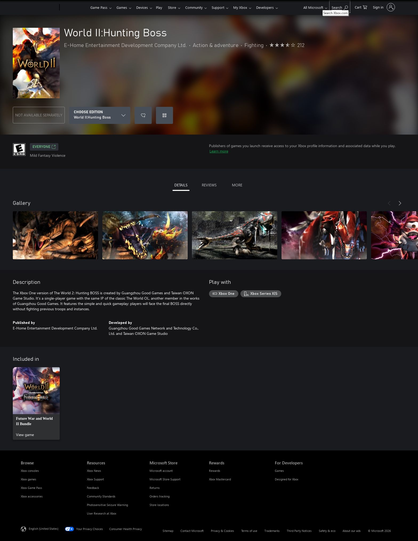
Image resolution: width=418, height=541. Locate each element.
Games (123, 7)
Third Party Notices (299, 530)
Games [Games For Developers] (279, 470)
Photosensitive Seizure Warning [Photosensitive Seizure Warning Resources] (107, 505)
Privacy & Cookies (222, 530)
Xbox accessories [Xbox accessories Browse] (32, 496)
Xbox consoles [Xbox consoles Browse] (30, 470)
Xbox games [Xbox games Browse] (28, 479)
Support (224, 7)
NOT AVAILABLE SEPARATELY (38, 114)
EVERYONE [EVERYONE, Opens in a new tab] (44, 147)
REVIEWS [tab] (209, 184)
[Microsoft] (39, 7)
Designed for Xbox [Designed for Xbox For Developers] (286, 479)
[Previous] (389, 203)
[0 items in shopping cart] (361, 7)
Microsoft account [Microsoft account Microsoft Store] (161, 470)
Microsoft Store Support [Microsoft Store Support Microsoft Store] (165, 479)
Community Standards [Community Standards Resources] (101, 496)
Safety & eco (327, 530)
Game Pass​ (98, 7)
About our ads (352, 530)
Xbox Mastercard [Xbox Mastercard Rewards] (220, 479)
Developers (273, 7)
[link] (36, 403)
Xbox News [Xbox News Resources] (94, 470)
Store (176, 7)
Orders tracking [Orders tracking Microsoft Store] (160, 496)
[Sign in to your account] (383, 7)
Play (162, 7)
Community (199, 7)
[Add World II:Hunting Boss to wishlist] (143, 115)
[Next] (400, 203)
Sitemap (168, 530)
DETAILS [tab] (180, 184)
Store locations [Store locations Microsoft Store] (159, 505)
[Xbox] (74, 7)
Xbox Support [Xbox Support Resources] (95, 479)
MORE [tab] (237, 184)
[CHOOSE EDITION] (99, 115)
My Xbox (248, 7)
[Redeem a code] (164, 115)
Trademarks (272, 530)
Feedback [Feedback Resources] (93, 487)
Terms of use (249, 530)
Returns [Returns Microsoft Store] (155, 487)
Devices (144, 7)
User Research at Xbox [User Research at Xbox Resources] (101, 513)
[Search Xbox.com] (339, 7)
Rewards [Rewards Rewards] (214, 470)
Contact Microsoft (192, 530)
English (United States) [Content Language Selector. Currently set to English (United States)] (43, 528)
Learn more (219, 151)
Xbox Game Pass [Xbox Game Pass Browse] (31, 487)
